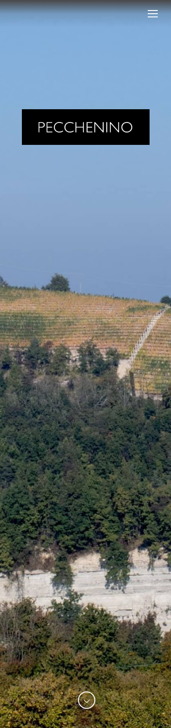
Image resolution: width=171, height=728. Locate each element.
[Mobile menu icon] (153, 14)
